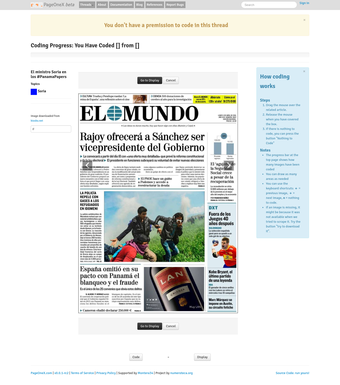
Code (136, 357)
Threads (87, 5)
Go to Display (149, 80)
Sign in (304, 3)
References (154, 5)
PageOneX (52, 5)
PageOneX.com (41, 373)
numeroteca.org (181, 373)
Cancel (171, 80)
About (102, 5)
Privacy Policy (106, 373)
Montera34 (145, 373)
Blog (139, 5)
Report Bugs (175, 5)
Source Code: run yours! (292, 373)
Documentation (121, 5)
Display (202, 357)
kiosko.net (37, 120)
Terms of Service (82, 373)
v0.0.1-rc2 (61, 373)
